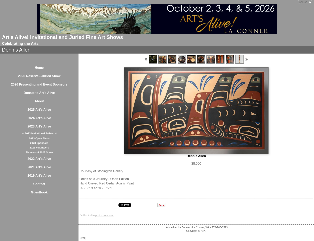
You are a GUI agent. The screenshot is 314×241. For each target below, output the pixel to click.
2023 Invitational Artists (39, 133)
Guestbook (39, 192)
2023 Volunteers (39, 147)
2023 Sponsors (39, 142)
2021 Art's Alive (39, 167)
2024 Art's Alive (39, 118)
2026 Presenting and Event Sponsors (39, 84)
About (39, 101)
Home (39, 67)
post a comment (104, 215)
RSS (82, 238)
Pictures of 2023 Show (39, 152)
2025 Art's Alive (39, 109)
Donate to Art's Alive (39, 93)
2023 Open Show (39, 138)
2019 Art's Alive (39, 175)
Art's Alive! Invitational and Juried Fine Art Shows (62, 37)
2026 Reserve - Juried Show (39, 76)
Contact (39, 184)
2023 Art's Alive (39, 126)
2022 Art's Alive (39, 158)
